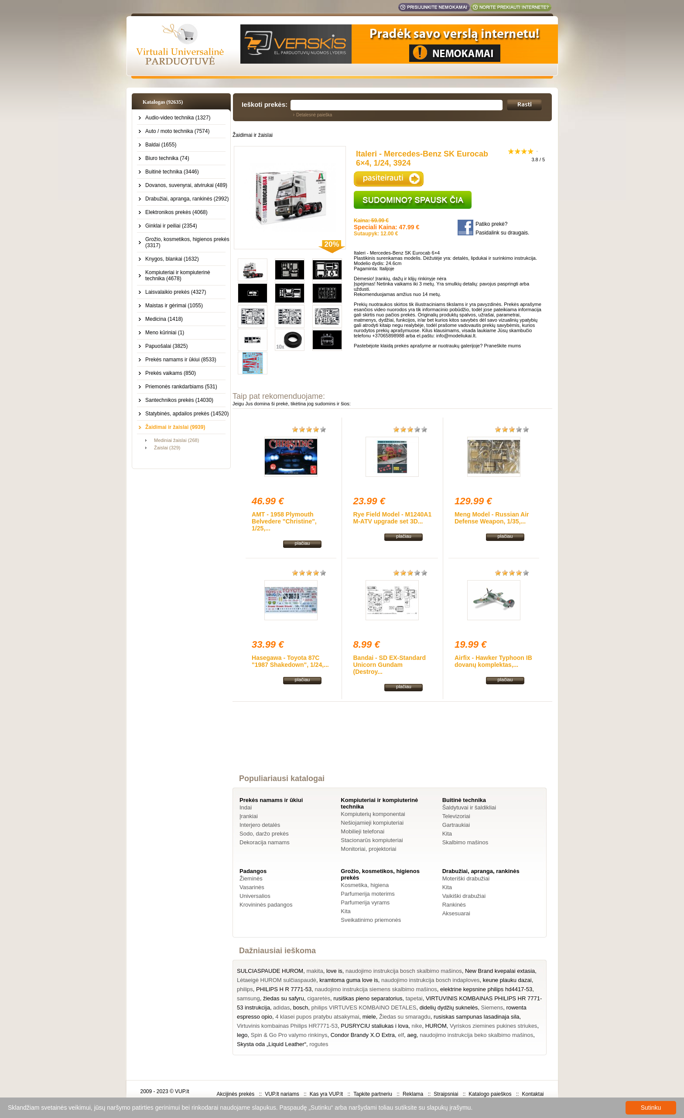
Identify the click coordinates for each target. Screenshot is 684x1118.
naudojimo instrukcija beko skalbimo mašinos (476, 1035)
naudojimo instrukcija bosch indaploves (430, 980)
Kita (447, 833)
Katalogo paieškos (490, 1094)
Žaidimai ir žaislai (253, 135)
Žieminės (251, 878)
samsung (248, 998)
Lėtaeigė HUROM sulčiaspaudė (276, 980)
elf (401, 1035)
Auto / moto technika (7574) (177, 131)
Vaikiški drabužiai (464, 896)
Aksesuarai (456, 913)
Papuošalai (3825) (166, 346)
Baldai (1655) (160, 145)
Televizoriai (456, 816)
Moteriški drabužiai (465, 878)
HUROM (436, 1026)
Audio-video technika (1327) (177, 118)
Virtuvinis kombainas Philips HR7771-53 (287, 1026)
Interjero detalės (259, 825)
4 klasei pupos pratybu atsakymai (317, 1016)
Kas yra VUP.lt (326, 1094)
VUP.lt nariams (282, 1094)
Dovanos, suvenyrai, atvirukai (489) (186, 185)
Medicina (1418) (164, 319)
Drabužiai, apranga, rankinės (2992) (187, 199)
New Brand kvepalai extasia (500, 971)
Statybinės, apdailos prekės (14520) (187, 414)
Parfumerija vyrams (365, 902)
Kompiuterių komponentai (373, 814)
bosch (300, 1007)
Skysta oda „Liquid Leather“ (271, 1044)
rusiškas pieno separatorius (367, 998)
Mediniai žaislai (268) (176, 440)
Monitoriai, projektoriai (368, 849)
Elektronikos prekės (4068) (176, 212)
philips (245, 989)
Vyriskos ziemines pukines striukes (493, 1026)
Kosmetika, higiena (365, 885)
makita (314, 971)
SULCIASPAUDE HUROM (270, 971)
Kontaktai (533, 1094)
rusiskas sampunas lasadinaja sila (477, 1016)
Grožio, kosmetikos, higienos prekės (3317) (187, 242)
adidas (281, 1007)
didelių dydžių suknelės (449, 1007)
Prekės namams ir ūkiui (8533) (180, 360)
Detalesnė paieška (314, 114)
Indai (245, 807)
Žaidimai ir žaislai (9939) (175, 427)
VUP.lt (182, 1091)
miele (369, 1016)
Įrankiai (248, 816)
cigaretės (318, 998)
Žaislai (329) (167, 447)
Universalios (254, 896)
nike (417, 1026)
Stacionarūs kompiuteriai (372, 840)
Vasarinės (251, 887)
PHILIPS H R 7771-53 (283, 989)
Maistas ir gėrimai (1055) (174, 305)
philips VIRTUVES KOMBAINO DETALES (364, 1007)
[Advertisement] (392, 745)
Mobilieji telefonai (362, 831)
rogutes (318, 1044)
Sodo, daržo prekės (264, 833)
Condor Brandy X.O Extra (363, 1035)
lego (242, 1035)
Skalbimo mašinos (465, 842)
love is (334, 971)
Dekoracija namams (264, 842)
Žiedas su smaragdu (405, 1016)
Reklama (413, 1094)
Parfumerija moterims (368, 893)
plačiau (302, 543)
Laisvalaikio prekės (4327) (175, 292)
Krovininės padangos (265, 904)
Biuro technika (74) (167, 158)
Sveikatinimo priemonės (371, 920)
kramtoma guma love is (348, 980)
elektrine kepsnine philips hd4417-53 (486, 989)
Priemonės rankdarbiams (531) (181, 387)
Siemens (492, 1007)
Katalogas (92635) (163, 102)
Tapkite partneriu (372, 1094)
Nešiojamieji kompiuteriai (372, 822)
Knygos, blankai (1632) (172, 259)
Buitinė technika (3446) (172, 172)
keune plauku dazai (507, 980)
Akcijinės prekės (235, 1094)
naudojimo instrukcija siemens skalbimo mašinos (376, 989)
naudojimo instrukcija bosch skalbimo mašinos (403, 971)
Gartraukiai (456, 825)
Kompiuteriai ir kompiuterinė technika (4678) (177, 275)
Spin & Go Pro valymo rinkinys (289, 1035)
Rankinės (454, 904)
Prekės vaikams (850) (170, 373)
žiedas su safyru (283, 998)
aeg (412, 1035)
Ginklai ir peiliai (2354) (171, 226)
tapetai (414, 998)
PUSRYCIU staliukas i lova (374, 1026)
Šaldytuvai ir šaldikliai (469, 807)
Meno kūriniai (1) (164, 333)
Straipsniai (446, 1094)
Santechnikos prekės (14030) (179, 400)
